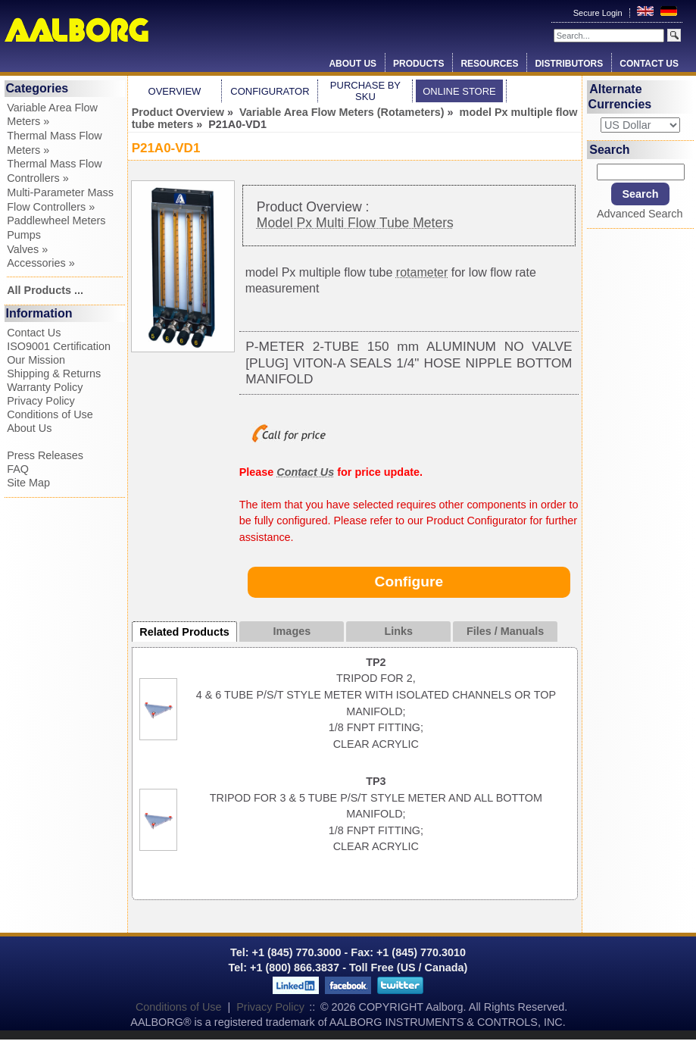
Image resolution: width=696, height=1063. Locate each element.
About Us (352, 63)
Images (292, 631)
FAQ (18, 469)
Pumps (24, 235)
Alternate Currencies (620, 97)
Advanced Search (640, 214)
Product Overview (178, 112)
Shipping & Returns (54, 373)
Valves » (27, 249)
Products (418, 63)
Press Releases (45, 455)
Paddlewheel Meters (56, 220)
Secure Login (599, 12)
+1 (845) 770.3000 (295, 952)
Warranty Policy (45, 387)
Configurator (269, 91)
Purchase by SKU (365, 91)
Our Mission (36, 360)
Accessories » (41, 263)
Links (398, 631)
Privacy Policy (41, 401)
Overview (174, 91)
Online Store (459, 91)
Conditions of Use (50, 414)
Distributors (569, 63)
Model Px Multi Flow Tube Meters (355, 222)
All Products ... (45, 290)
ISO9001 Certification (59, 346)
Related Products (184, 632)
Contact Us (649, 63)
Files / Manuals (505, 631)
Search (609, 149)
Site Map (28, 483)
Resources (489, 63)
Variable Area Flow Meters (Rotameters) (342, 112)
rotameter (422, 272)
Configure (409, 581)
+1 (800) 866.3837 (294, 967)
